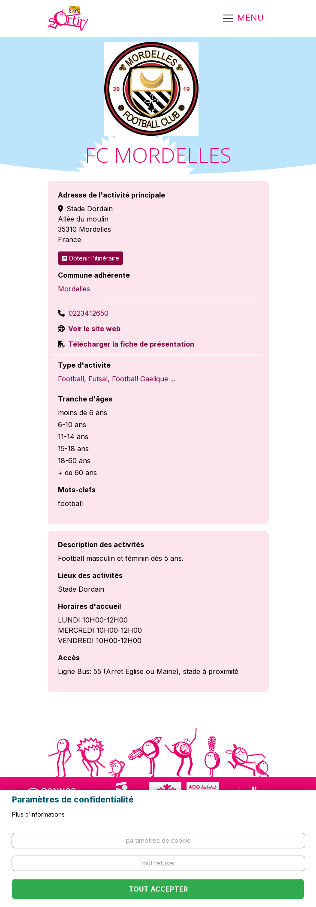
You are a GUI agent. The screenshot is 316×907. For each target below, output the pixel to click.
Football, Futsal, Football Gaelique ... (116, 378)
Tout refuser (158, 863)
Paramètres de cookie (158, 840)
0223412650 (88, 313)
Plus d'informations (38, 814)
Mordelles (74, 288)
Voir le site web (93, 328)
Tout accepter (158, 889)
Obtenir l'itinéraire (90, 258)
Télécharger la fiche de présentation (130, 344)
